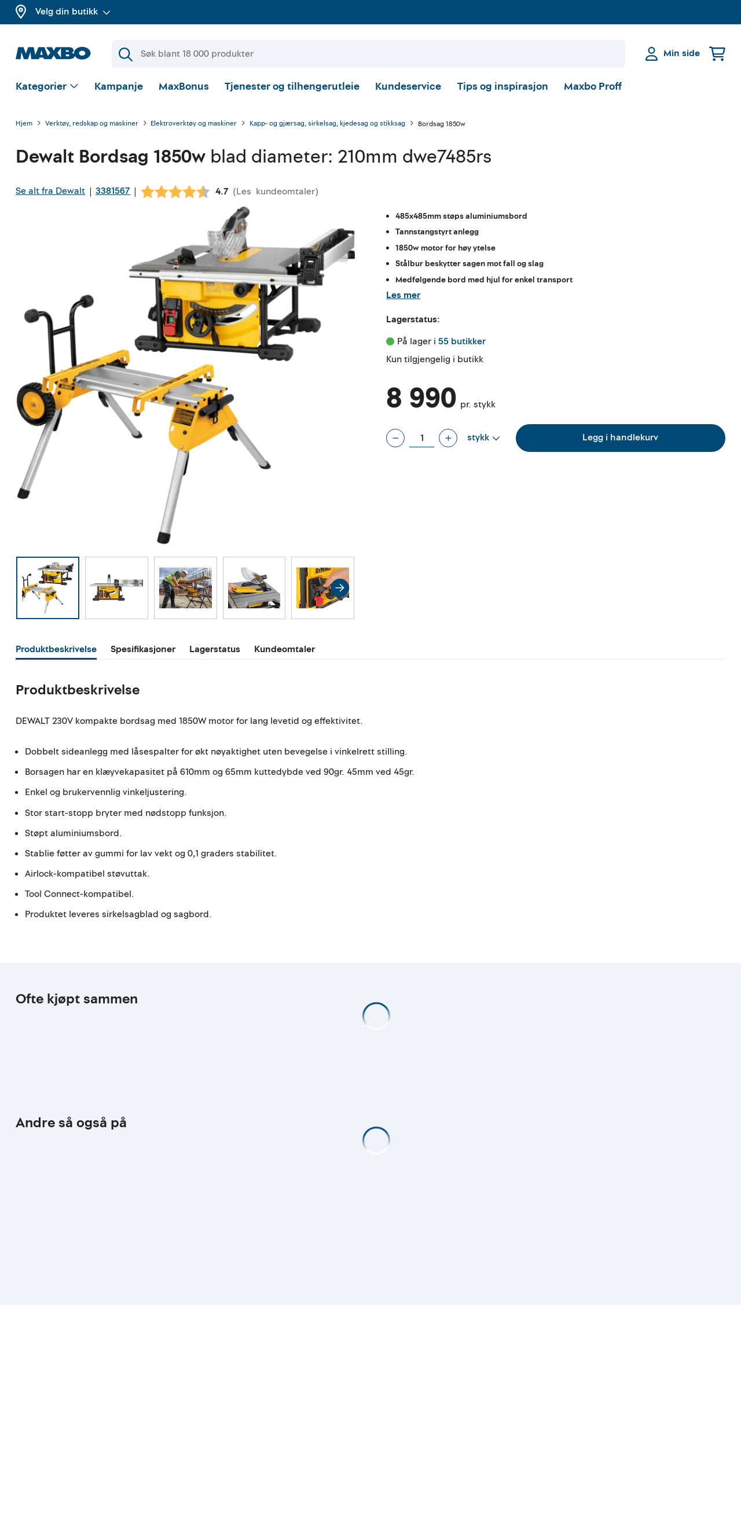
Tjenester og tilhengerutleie (292, 89)
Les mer (403, 298)
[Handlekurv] (717, 53)
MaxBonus (184, 89)
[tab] (56, 654)
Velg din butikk (73, 11)
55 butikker (462, 344)
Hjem (24, 127)
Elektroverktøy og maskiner (194, 127)
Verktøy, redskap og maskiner (91, 127)
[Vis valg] (47, 90)
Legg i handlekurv (620, 440)
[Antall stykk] (421, 441)
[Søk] (368, 54)
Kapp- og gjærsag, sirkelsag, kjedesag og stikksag (327, 127)
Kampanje (118, 89)
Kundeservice (408, 89)
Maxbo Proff (593, 89)
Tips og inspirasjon (502, 89)
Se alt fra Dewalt (50, 193)
